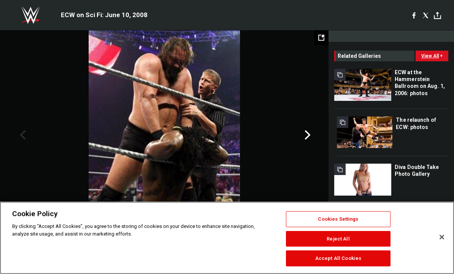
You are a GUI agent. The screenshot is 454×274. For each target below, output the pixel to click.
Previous (22, 135)
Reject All (338, 239)
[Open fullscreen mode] (321, 37)
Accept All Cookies (338, 258)
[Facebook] (414, 15)
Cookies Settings (338, 219)
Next (306, 135)
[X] (426, 15)
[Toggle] (437, 15)
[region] (227, 238)
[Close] (441, 237)
